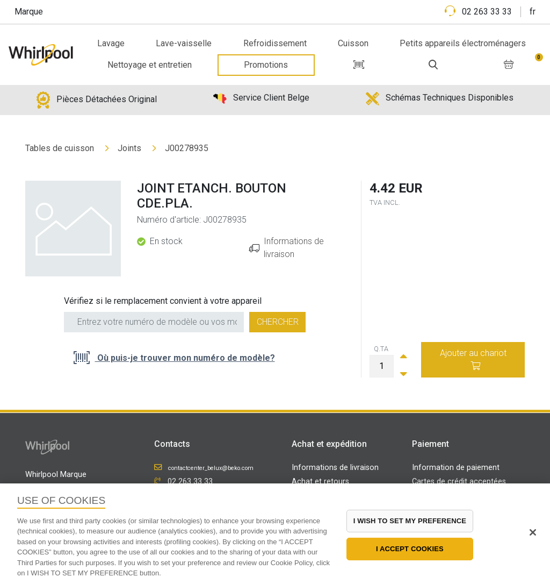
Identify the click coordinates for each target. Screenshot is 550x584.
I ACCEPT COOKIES (410, 549)
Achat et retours (320, 481)
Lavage (111, 43)
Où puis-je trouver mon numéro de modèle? (185, 358)
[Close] (533, 532)
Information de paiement (456, 467)
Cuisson (353, 43)
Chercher (278, 322)
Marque (29, 11)
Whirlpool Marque (55, 474)
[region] (275, 533)
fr (532, 11)
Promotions (266, 65)
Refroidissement (275, 43)
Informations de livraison (335, 467)
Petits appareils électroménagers (463, 43)
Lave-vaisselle (184, 43)
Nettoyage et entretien (149, 65)
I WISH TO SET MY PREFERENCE (409, 521)
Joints (129, 148)
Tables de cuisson (59, 148)
